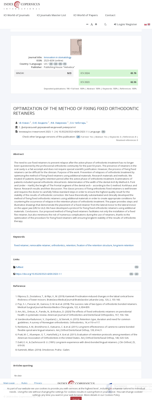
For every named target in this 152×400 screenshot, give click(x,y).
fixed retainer (21, 245)
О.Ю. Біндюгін (40, 122)
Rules (24, 383)
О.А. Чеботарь (78, 122)
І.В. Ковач (24, 122)
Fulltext (19, 267)
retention (71, 245)
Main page (9, 383)
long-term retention (123, 245)
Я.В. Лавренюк (59, 122)
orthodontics (58, 245)
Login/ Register (125, 24)
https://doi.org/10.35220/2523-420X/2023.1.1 (39, 273)
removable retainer (40, 245)
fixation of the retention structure (94, 245)
